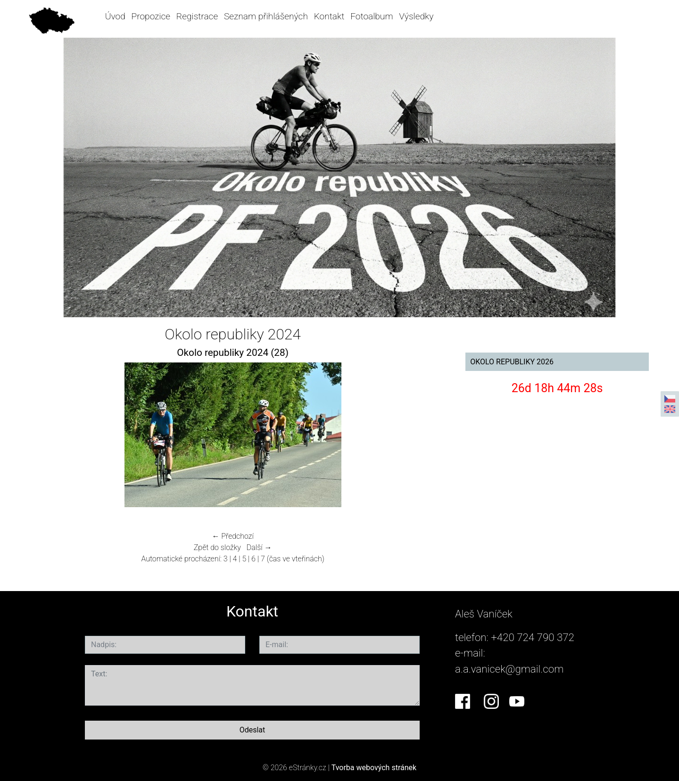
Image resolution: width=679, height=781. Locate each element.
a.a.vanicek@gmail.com (509, 669)
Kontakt (329, 16)
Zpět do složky (217, 547)
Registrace (197, 16)
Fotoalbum (371, 16)
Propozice (151, 16)
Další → (259, 547)
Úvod (115, 16)
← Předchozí (232, 536)
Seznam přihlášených (266, 16)
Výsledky (416, 16)
